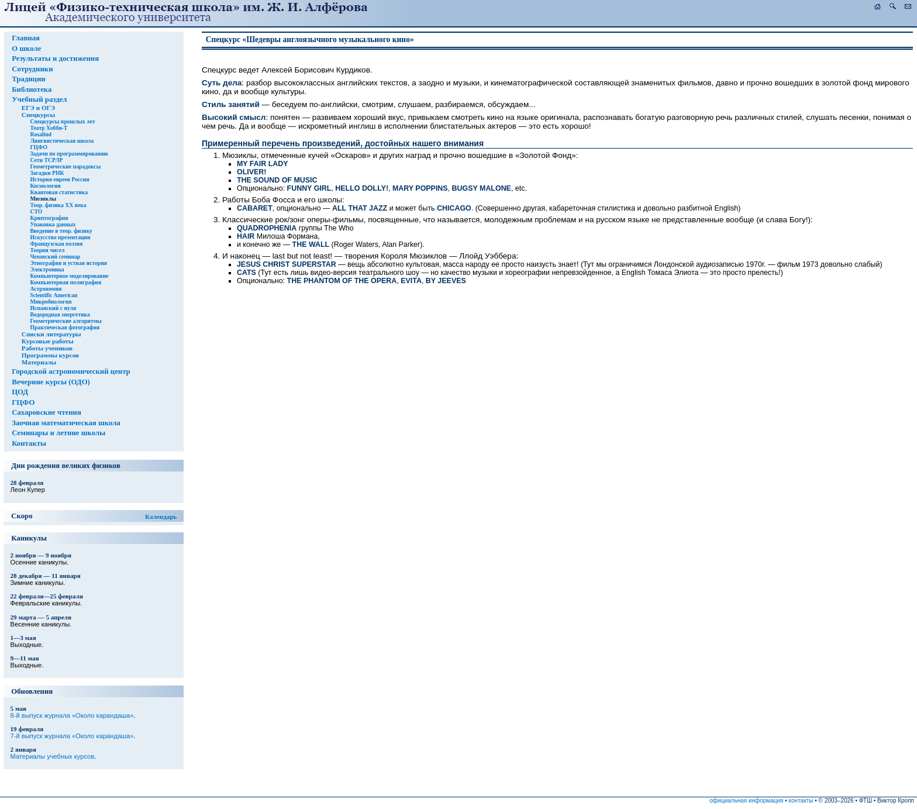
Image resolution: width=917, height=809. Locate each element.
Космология (45, 186)
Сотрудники (32, 69)
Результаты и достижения (55, 58)
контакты (801, 800)
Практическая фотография (64, 327)
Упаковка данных (52, 224)
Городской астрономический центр (71, 371)
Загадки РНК (47, 173)
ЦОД (20, 392)
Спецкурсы (38, 114)
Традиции (29, 79)
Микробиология (50, 301)
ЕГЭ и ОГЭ (38, 107)
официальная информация (746, 800)
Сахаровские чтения (46, 412)
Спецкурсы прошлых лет (62, 121)
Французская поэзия (56, 243)
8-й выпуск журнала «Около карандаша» (72, 715)
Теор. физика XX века (58, 205)
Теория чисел (47, 250)
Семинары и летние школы (58, 433)
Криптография (49, 218)
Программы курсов (50, 355)
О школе (26, 48)
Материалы (39, 362)
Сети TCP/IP (46, 160)
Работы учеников (47, 348)
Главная (26, 38)
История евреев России (59, 179)
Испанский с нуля (53, 308)
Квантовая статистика (59, 192)
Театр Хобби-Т (48, 128)
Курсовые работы (48, 341)
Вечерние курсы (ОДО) (51, 382)
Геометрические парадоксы (65, 166)
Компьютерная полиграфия (65, 282)
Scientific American (53, 295)
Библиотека (31, 89)
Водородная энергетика (59, 314)
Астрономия (45, 288)
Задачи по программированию (69, 153)
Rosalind (40, 134)
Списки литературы (51, 334)
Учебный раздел (39, 99)
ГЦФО (38, 147)
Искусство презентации (60, 237)
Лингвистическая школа (62, 140)
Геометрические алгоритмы (65, 321)
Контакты (29, 443)
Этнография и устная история (68, 263)
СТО (36, 211)
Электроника (47, 269)
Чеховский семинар (55, 256)
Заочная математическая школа (66, 423)
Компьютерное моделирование (69, 276)
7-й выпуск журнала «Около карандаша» (72, 735)
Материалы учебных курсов (53, 756)
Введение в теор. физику (61, 231)
